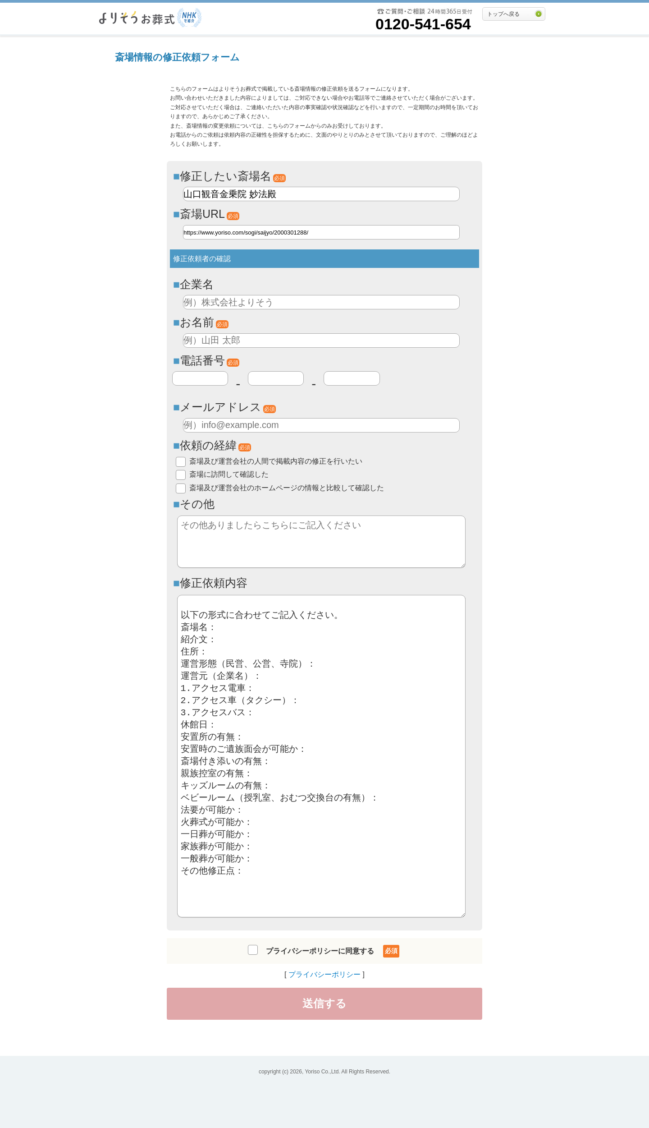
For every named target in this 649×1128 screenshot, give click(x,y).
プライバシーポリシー (324, 974)
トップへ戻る (503, 14)
